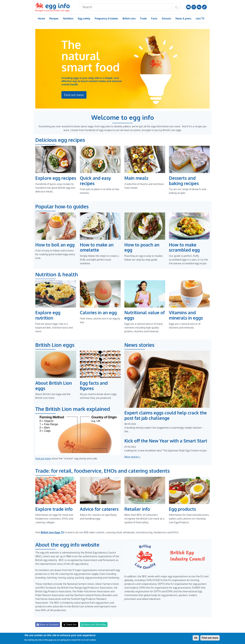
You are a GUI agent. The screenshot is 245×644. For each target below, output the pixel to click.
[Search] (126, 7)
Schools (166, 18)
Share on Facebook (47, 624)
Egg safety (84, 18)
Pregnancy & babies (106, 18)
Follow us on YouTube (188, 7)
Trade (143, 18)
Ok (195, 637)
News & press (183, 18)
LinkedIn (199, 7)
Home (41, 18)
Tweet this (69, 624)
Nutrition (68, 18)
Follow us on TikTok (204, 7)
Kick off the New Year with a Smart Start (166, 441)
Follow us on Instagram (193, 7)
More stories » (132, 456)
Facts (154, 18)
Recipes (53, 18)
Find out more (74, 89)
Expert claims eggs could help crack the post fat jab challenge (165, 415)
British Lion (128, 18)
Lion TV (199, 18)
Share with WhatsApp (92, 624)
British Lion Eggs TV (52, 532)
